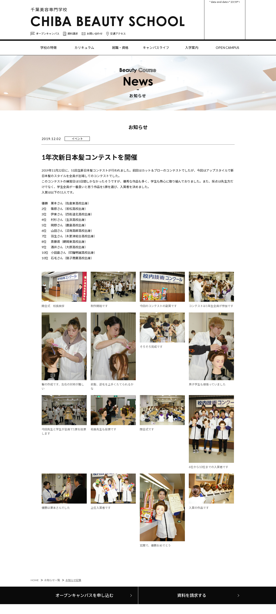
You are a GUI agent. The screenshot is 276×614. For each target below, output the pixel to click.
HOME (35, 580)
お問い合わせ (92, 33)
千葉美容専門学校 (49, 9)
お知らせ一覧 (52, 580)
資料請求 (70, 34)
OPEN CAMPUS (227, 48)
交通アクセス (116, 34)
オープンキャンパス (45, 34)
